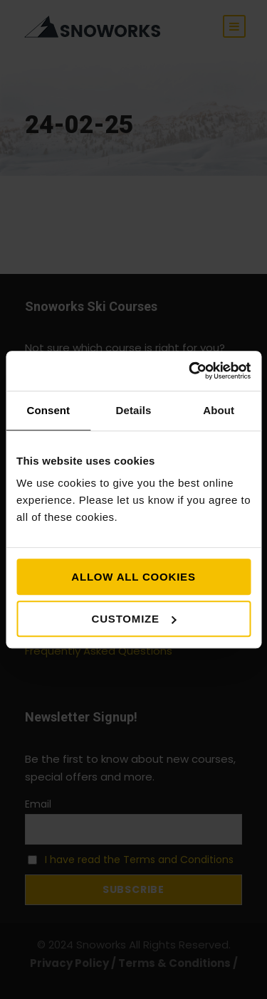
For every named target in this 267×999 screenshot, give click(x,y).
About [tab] (218, 410)
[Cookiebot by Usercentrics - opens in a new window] (190, 370)
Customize (134, 619)
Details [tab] (134, 410)
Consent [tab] (48, 410)
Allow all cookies (133, 577)
